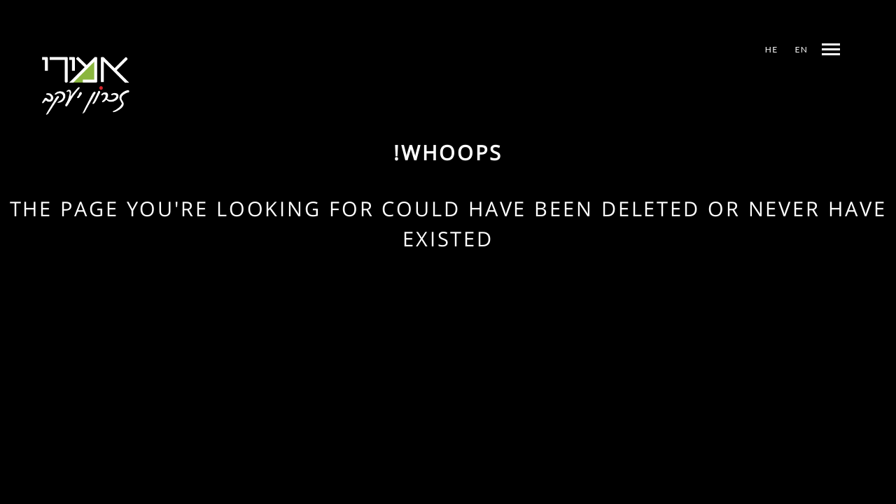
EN (801, 49)
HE (771, 49)
